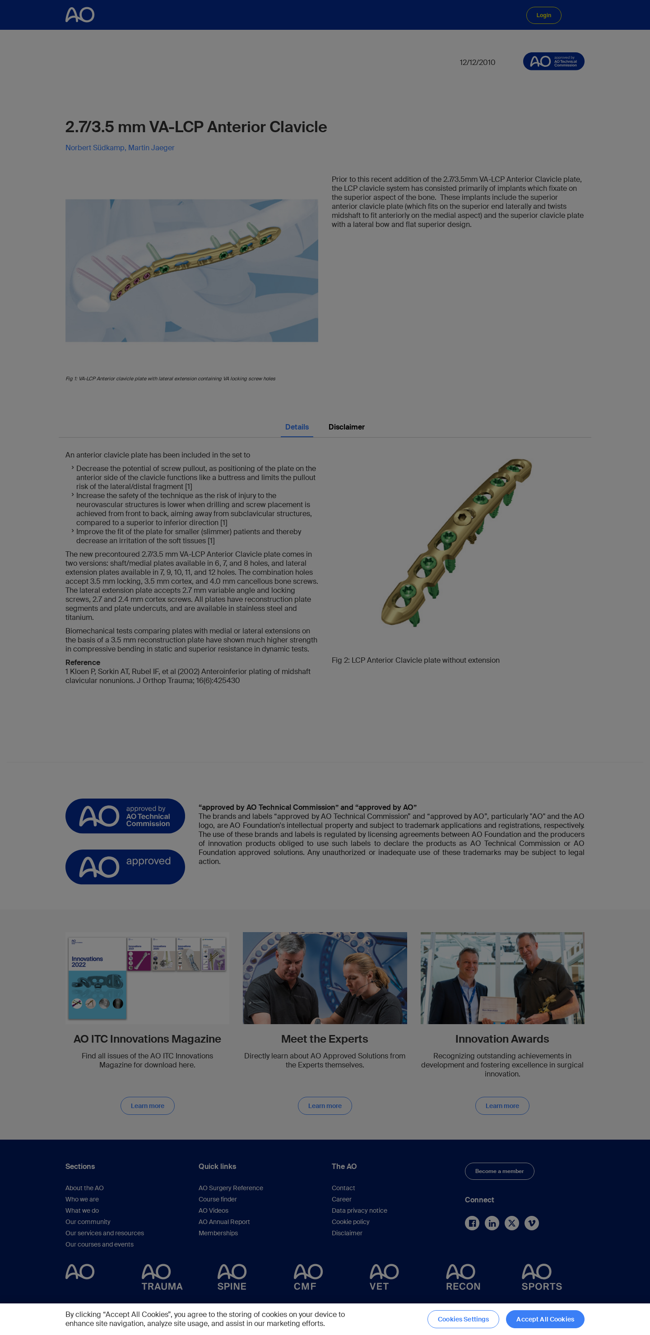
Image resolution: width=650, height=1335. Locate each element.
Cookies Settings (463, 1319)
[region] (325, 1319)
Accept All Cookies (545, 1319)
